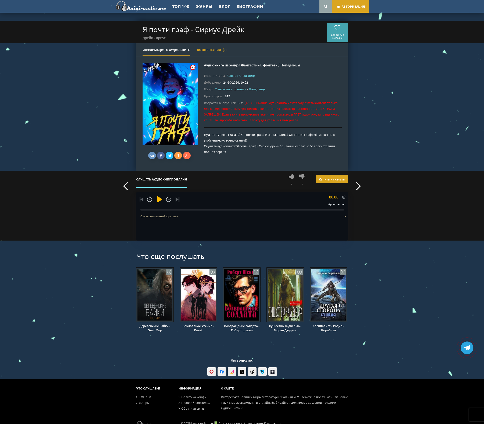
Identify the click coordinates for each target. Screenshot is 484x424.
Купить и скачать (332, 179)
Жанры (204, 6)
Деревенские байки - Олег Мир (154, 328)
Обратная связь (193, 408)
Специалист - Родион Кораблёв (328, 328)
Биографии (249, 6)
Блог (224, 6)
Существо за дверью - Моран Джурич (285, 328)
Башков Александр (241, 75)
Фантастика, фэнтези (259, 65)
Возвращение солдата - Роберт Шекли (241, 328)
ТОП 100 (180, 6)
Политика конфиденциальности (205, 397)
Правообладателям (196, 403)
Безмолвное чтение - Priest (198, 328)
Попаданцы (290, 65)
